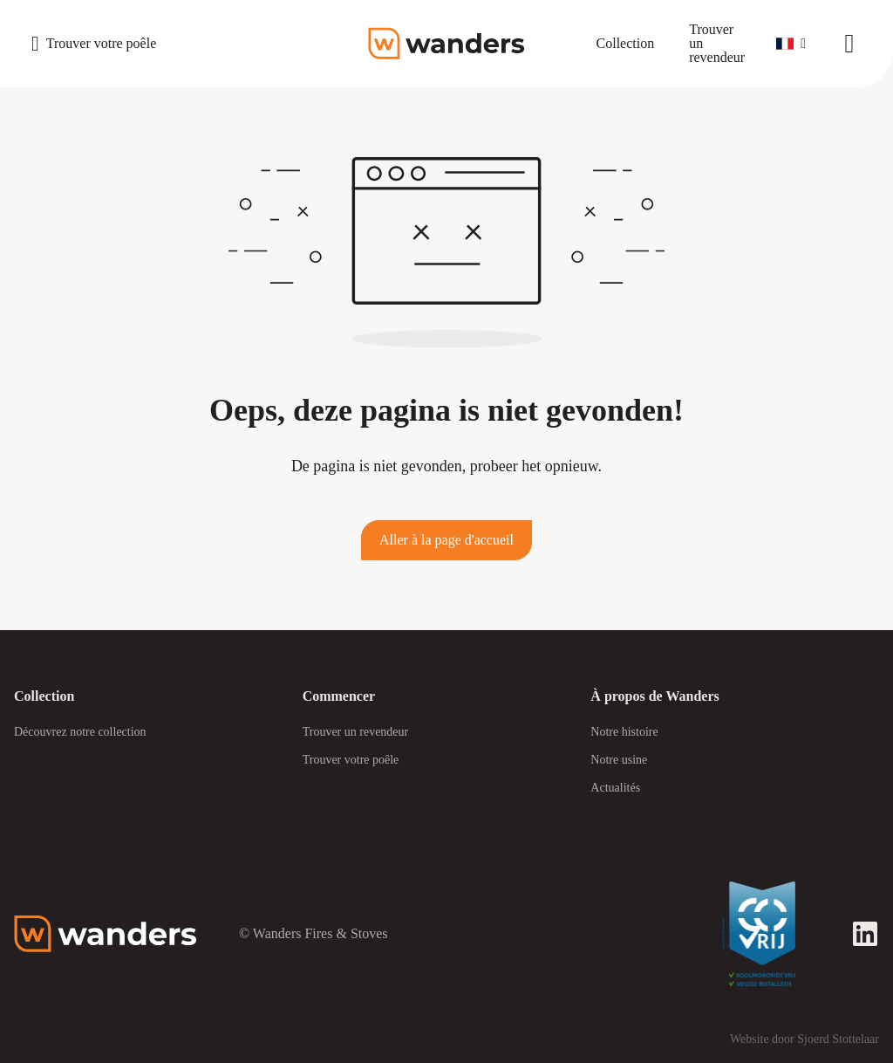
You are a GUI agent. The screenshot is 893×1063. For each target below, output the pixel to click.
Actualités (615, 787)
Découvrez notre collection (80, 731)
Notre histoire (624, 731)
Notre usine (618, 759)
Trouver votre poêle (351, 759)
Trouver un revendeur (356, 731)
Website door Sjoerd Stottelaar (804, 1039)
